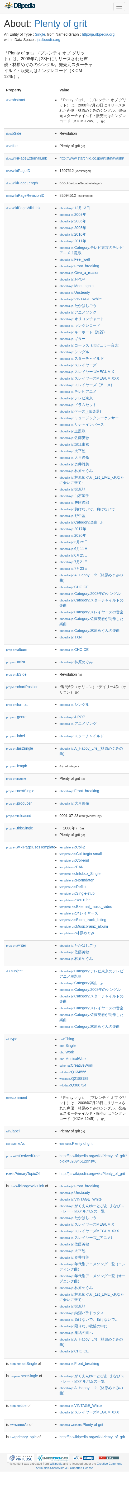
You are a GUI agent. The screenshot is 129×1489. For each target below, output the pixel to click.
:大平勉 (72, 451)
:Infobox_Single (80, 873)
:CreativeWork (76, 1065)
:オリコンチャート (81, 319)
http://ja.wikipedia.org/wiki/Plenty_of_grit (92, 1173)
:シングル (74, 352)
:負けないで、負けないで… (88, 509)
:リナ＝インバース (81, 424)
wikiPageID (18, 171)
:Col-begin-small (80, 854)
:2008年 (72, 228)
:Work (66, 1052)
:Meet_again (76, 286)
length (16, 766)
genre (16, 717)
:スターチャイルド (81, 358)
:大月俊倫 (74, 457)
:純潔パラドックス (81, 1313)
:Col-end (74, 860)
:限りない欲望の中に (83, 1326)
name (16, 778)
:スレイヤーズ (77, 365)
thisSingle (19, 828)
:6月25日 (73, 555)
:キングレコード (79, 325)
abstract (15, 100)
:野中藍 (72, 516)
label (15, 736)
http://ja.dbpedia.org (98, 34)
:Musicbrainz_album (83, 926)
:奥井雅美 (74, 464)
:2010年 (72, 234)
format (16, 704)
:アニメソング (77, 312)
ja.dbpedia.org (48, 40)
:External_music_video (85, 906)
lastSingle (19, 748)
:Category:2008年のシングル (90, 593)
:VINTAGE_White (80, 299)
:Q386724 (72, 1085)
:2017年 (72, 529)
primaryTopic (23, 1437)
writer (16, 945)
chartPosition (22, 687)
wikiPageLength (22, 183)
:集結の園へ (76, 1333)
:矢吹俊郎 (74, 502)
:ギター (72, 339)
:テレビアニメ (77, 391)
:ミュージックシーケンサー (88, 418)
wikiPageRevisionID (25, 195)
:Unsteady (74, 292)
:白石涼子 (74, 496)
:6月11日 (73, 549)
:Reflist (72, 887)
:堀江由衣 (74, 444)
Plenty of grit (60, 23)
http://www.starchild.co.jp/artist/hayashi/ (91, 158)
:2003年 (72, 214)
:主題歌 (72, 431)
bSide (13, 133)
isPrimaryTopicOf (23, 1173)
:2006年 (72, 221)
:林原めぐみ (76, 471)
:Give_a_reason (79, 272)
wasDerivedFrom (23, 1156)
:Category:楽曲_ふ (81, 522)
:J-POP (72, 279)
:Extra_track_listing (82, 920)
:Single (67, 1045)
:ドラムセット (77, 405)
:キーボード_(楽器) (81, 332)
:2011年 (72, 241)
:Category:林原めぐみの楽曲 (89, 630)
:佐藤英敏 (74, 438)
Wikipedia (56, 1463)
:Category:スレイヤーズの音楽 (91, 612)
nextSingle (20, 791)
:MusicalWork (72, 1059)
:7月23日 (73, 568)
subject (14, 971)
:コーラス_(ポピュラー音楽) (89, 345)
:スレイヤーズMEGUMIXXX (89, 378)
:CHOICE (74, 587)
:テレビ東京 (76, 398)
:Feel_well (74, 259)
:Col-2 (72, 847)
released (18, 816)
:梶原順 (72, 489)
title (12, 146)
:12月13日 (74, 208)
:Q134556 (72, 1072)
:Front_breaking (79, 266)
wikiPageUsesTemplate (30, 847)
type (11, 1039)
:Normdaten (76, 880)
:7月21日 (73, 562)
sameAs (15, 1143)
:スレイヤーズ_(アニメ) (85, 385)
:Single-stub (76, 893)
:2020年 (72, 535)
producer (19, 803)
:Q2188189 (73, 1078)
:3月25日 (73, 542)
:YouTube (74, 900)
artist (15, 662)
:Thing (66, 1039)
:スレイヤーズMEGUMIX (86, 372)
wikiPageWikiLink (23, 208)
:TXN (70, 637)
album (16, 649)
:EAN (71, 867)
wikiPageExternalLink (26, 158)
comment (16, 1097)
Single (40, 34)
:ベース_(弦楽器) (80, 411)
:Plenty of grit (75, 1143)
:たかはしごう (77, 306)
